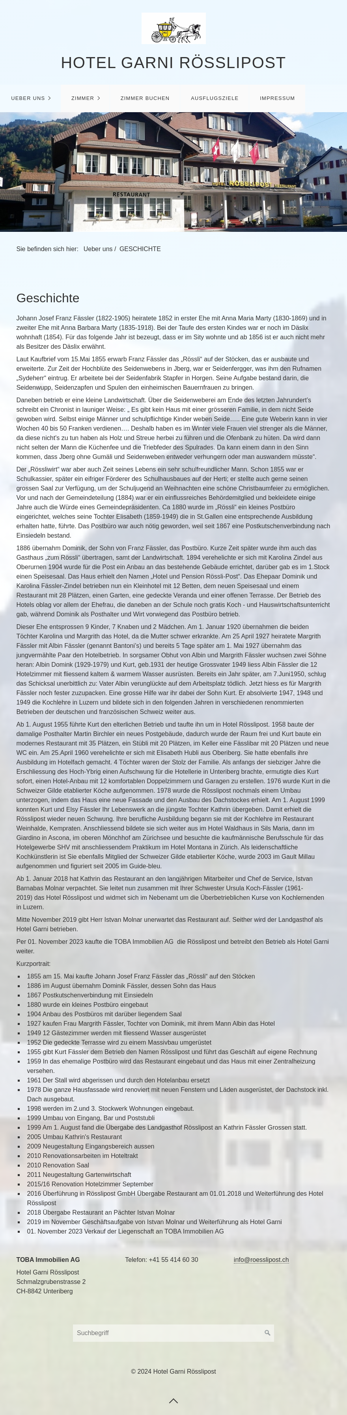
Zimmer (82, 98)
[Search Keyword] (173, 1333)
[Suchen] (267, 1333)
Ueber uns (28, 98)
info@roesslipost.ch (261, 1259)
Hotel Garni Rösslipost (173, 62)
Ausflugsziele (215, 98)
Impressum (277, 98)
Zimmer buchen (145, 98)
